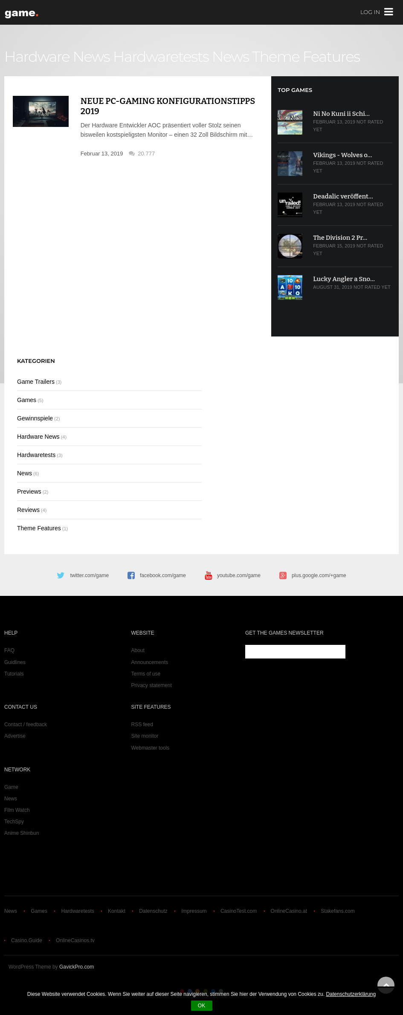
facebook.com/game (163, 575)
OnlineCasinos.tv (75, 940)
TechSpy (14, 822)
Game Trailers (36, 381)
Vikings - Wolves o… (342, 155)
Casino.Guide (26, 940)
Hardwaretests (161, 57)
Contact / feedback (25, 724)
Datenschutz (153, 911)
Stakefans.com (337, 911)
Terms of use (146, 674)
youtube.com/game (239, 575)
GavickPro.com (76, 967)
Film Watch (17, 810)
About (138, 650)
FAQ (9, 650)
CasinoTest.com (238, 911)
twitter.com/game (89, 575)
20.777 (146, 153)
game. (22, 12)
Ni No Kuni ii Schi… (341, 114)
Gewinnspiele (35, 418)
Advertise (15, 736)
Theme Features (306, 57)
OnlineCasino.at (289, 911)
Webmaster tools (150, 748)
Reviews (28, 509)
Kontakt (116, 911)
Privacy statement (151, 685)
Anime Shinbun (21, 833)
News (230, 57)
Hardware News (57, 57)
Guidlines (15, 662)
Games (26, 400)
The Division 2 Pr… (340, 238)
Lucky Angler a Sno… (343, 279)
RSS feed (142, 724)
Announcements (149, 662)
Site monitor (145, 736)
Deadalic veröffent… (343, 196)
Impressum (193, 911)
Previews (29, 491)
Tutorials (14, 674)
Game (11, 787)
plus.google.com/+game (319, 575)
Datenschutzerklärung (351, 994)
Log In (370, 12)
